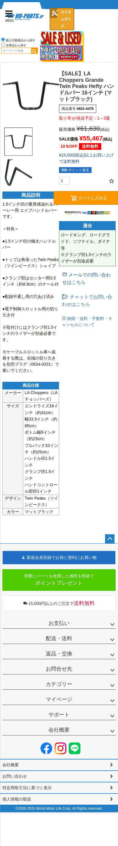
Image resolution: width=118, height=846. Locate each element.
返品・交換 (59, 654)
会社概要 (59, 730)
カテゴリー (59, 684)
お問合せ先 (59, 669)
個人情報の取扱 (16, 799)
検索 (34, 51)
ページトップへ (109, 539)
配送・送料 (59, 638)
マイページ (59, 699)
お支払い (59, 623)
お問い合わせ (14, 776)
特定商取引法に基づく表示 (27, 787)
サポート (59, 715)
